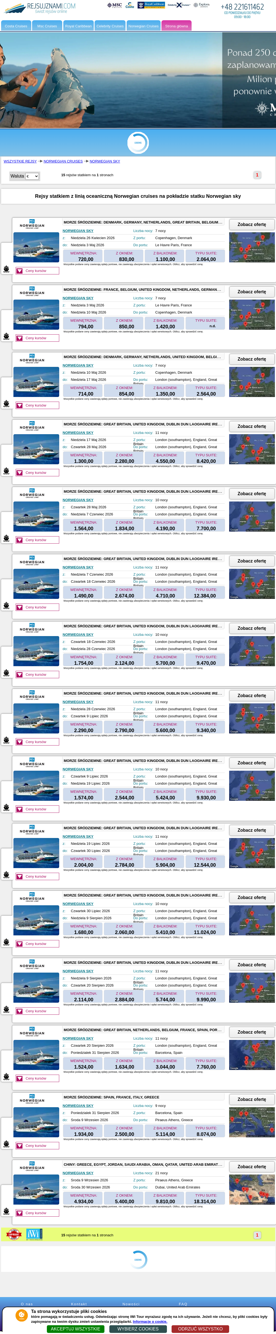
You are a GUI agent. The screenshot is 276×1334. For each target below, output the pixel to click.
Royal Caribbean (78, 26)
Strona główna (176, 26)
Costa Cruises (16, 26)
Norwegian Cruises (144, 26)
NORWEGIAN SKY (105, 161)
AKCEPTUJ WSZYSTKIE (75, 1329)
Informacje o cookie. (150, 1322)
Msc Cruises (47, 26)
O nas (27, 1304)
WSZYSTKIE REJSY (20, 161)
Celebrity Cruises (110, 26)
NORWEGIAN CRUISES (63, 161)
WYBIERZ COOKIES (137, 1329)
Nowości (131, 1304)
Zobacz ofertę (252, 224)
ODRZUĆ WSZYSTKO (200, 1329)
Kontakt (79, 1304)
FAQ (183, 1304)
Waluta (17, 176)
